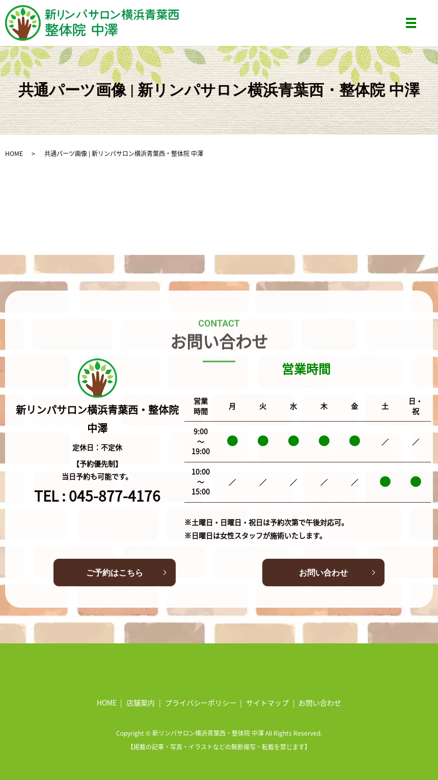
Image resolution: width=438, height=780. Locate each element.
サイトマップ (267, 702)
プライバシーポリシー (200, 702)
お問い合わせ (323, 573)
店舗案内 (140, 702)
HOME (14, 153)
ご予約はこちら (114, 573)
